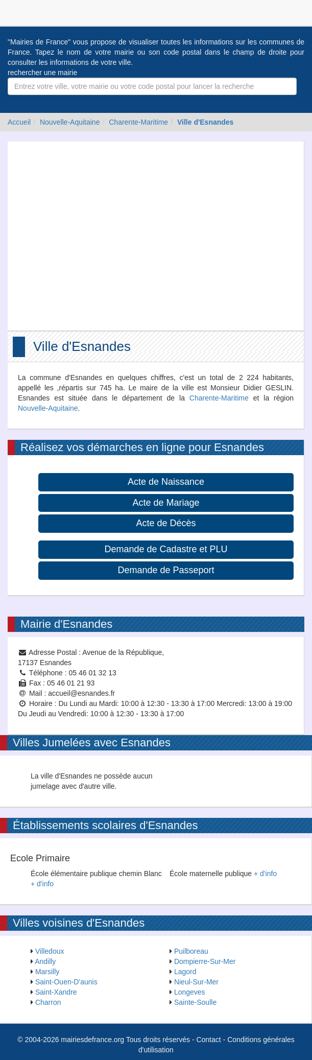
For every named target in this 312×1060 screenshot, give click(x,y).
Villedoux (49, 951)
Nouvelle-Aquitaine (70, 122)
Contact (208, 1039)
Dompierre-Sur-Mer (205, 961)
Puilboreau (191, 951)
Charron (48, 1002)
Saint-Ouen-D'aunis (66, 982)
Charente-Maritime (138, 122)
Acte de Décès (166, 523)
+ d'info (42, 884)
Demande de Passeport (165, 570)
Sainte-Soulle (195, 1002)
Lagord (185, 972)
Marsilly (47, 972)
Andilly (45, 961)
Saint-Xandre (56, 992)
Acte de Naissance (166, 482)
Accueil (19, 122)
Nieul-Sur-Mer (196, 982)
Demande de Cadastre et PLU (165, 549)
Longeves (189, 992)
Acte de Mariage (165, 503)
